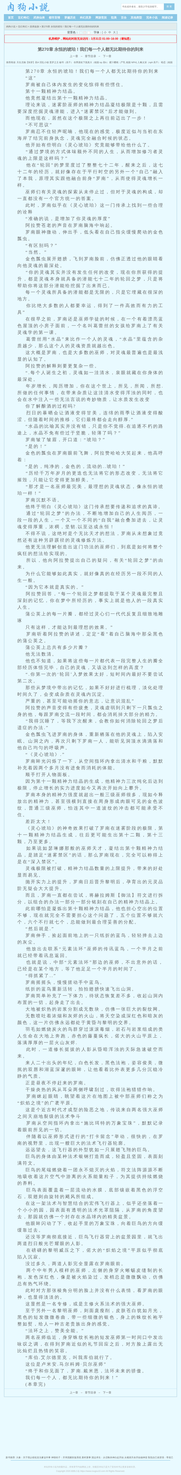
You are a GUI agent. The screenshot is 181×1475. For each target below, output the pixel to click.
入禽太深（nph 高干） (149, 62)
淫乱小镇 (44, 62)
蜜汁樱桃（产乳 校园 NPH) (123, 62)
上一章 (74, 56)
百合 (124, 17)
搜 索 (169, 6)
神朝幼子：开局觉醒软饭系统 (66, 1457)
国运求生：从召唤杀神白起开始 (108, 1457)
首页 (11, 17)
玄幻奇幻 (23, 17)
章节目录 (90, 56)
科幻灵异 (85, 17)
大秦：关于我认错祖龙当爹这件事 (33, 1457)
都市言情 (54, 17)
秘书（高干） (66, 62)
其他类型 (136, 17)
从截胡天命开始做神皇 (135, 1457)
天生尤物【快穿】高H (28, 62)
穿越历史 (70, 17)
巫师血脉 (34, 26)
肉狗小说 (29, 7)
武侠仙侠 (39, 17)
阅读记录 (167, 17)
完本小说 (151, 17)
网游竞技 (101, 17)
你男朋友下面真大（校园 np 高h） (91, 62)
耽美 (114, 17)
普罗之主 (54, 62)
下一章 (107, 56)
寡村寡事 (86, 1457)
